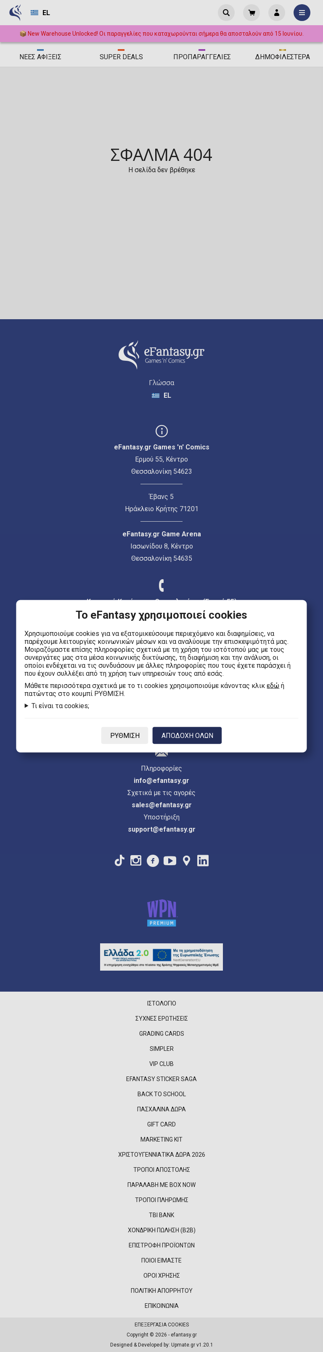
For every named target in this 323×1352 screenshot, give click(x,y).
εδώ (273, 685)
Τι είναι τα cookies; (60, 705)
